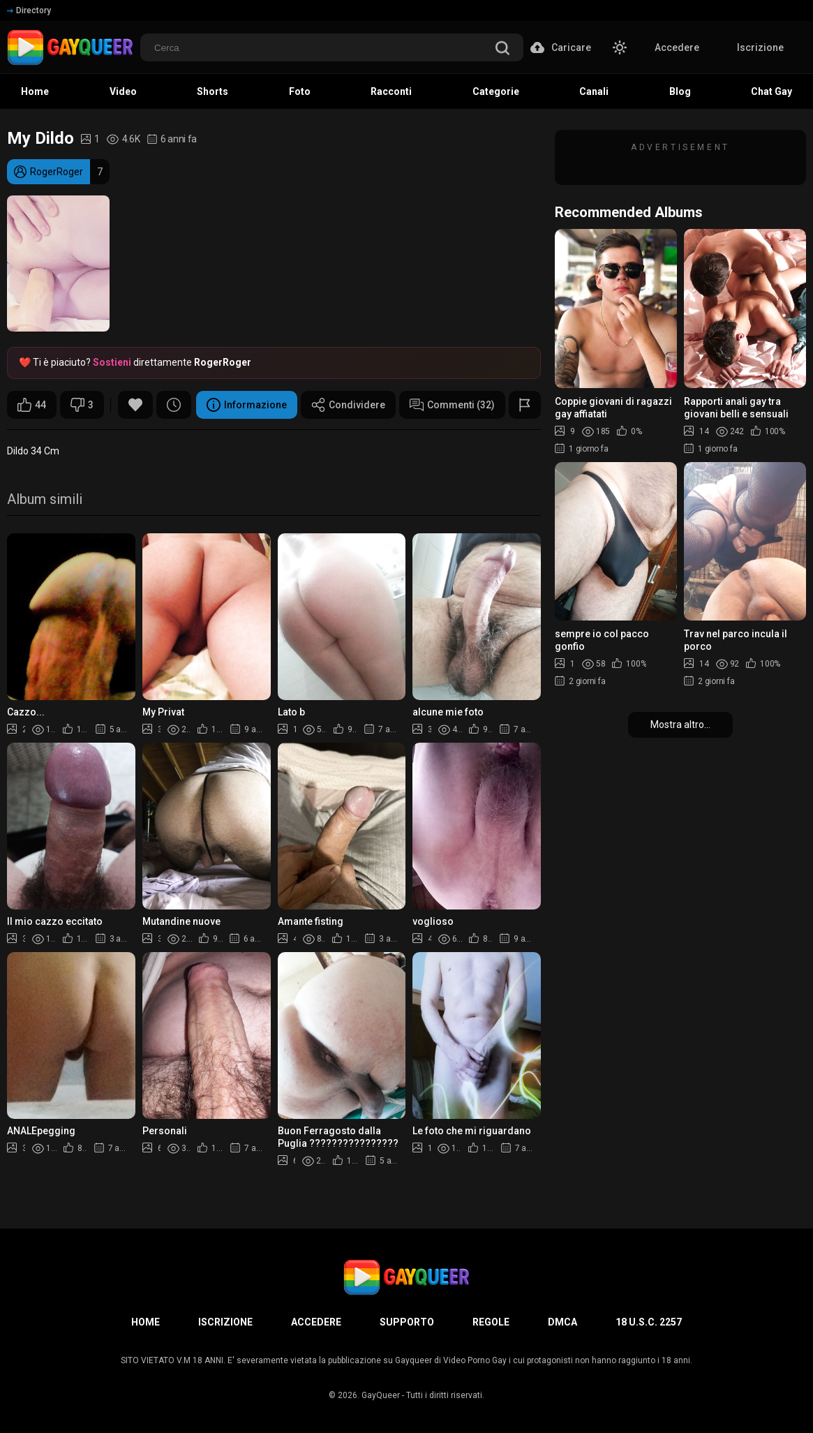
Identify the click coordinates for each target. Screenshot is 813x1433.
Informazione (247, 405)
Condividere (348, 405)
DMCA (562, 1322)
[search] (502, 49)
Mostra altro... (680, 724)
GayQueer (380, 1395)
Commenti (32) (452, 405)
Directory (29, 10)
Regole (490, 1322)
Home (145, 1322)
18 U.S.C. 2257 (649, 1322)
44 (31, 405)
